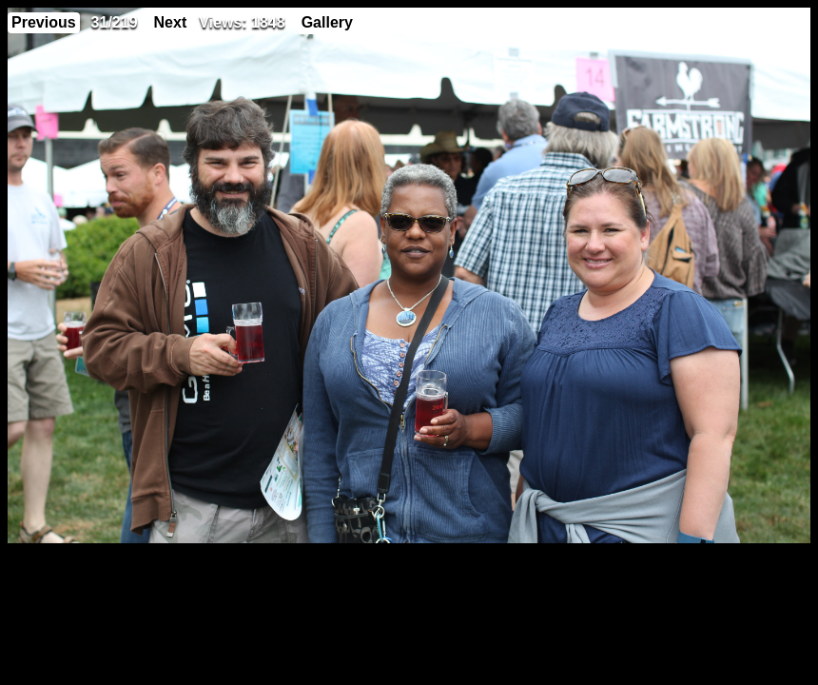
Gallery (327, 22)
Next (170, 22)
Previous (43, 22)
